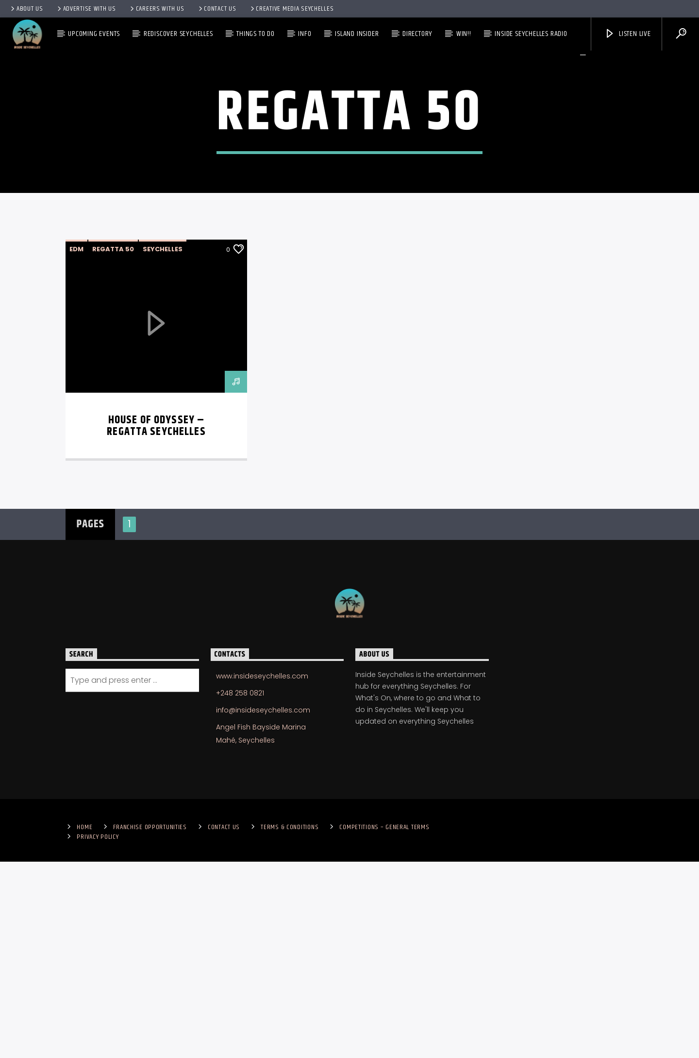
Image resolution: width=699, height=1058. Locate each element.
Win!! (463, 34)
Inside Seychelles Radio (531, 34)
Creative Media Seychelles (291, 8)
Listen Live (627, 34)
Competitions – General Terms (384, 1023)
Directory (417, 34)
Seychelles (163, 445)
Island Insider (357, 34)
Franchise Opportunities (150, 1023)
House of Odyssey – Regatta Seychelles (156, 622)
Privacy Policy (97, 1033)
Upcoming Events (94, 34)
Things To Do (255, 34)
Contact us (216, 8)
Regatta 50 (113, 445)
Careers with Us (156, 8)
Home (84, 1023)
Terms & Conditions (289, 1023)
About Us (26, 8)
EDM (76, 445)
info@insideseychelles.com (263, 906)
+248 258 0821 (240, 889)
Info (304, 34)
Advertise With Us (86, 8)
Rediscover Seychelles (178, 34)
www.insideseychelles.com (262, 872)
